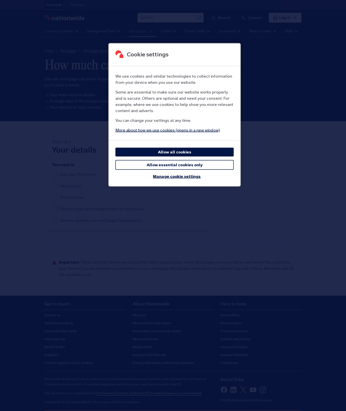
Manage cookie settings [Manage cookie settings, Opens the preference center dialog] (177, 176)
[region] (174, 114)
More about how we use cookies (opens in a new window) (167, 130)
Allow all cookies (174, 151)
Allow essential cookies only (175, 164)
